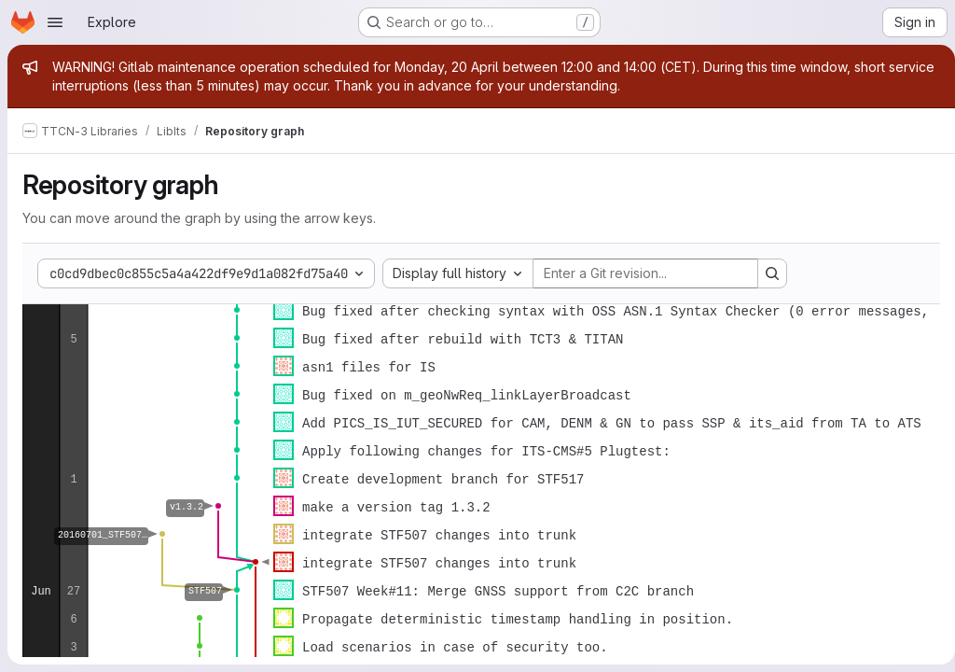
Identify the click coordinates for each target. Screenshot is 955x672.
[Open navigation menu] (55, 22)
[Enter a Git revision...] (645, 273)
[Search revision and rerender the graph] (772, 273)
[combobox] (457, 273)
